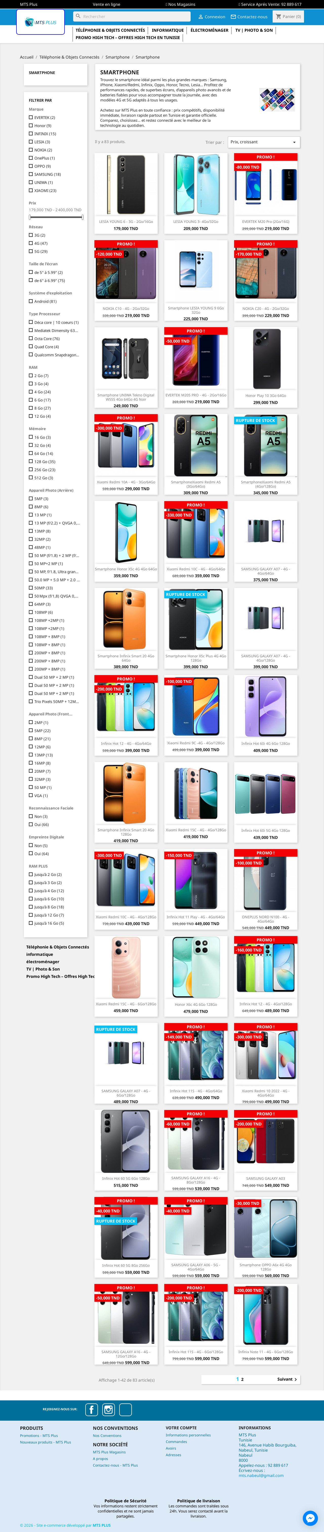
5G (41, 251)
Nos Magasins (181, 4)
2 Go (41, 375)
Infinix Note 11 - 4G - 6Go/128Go (265, 1351)
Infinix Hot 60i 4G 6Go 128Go (265, 743)
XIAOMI (45, 190)
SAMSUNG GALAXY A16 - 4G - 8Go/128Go (195, 1180)
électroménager (210, 30)
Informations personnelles (188, 1435)
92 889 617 (291, 4)
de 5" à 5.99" (48, 272)
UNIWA (43, 182)
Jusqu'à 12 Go (49, 915)
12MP (42, 746)
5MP (41, 498)
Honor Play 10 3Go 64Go (266, 395)
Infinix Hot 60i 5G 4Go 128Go (265, 830)
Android (45, 301)
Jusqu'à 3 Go (48, 882)
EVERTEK (44, 117)
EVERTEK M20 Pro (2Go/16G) (265, 221)
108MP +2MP (49, 620)
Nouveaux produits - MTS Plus (45, 1442)
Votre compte (181, 1428)
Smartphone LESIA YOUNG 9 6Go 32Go (196, 310)
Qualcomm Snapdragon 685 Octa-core (57, 354)
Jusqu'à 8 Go (49, 906)
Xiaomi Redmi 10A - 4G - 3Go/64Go (126, 482)
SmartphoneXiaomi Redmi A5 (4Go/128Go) (266, 484)
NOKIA (43, 149)
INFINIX (45, 133)
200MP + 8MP (49, 652)
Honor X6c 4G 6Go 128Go (196, 1004)
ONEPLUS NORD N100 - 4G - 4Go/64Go (265, 919)
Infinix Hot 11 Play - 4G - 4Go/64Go (196, 916)
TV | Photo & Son (254, 30)
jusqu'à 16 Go (49, 923)
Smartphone (42, 72)
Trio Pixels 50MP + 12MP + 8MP (57, 701)
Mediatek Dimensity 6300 (57, 330)
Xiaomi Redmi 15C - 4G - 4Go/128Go (196, 829)
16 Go (42, 437)
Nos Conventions (107, 1435)
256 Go (44, 469)
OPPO (42, 166)
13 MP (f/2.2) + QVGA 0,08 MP (57, 522)
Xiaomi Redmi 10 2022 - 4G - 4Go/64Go (266, 1093)
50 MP (43, 787)
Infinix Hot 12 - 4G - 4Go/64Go (126, 743)
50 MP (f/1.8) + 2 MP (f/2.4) (57, 555)
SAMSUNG (47, 174)
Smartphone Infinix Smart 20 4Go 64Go (126, 658)
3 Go (41, 383)
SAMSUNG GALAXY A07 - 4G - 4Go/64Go (265, 571)
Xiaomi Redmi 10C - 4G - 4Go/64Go (196, 569)
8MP (41, 506)
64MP (42, 604)
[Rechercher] (132, 16)
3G (39, 235)
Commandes (176, 1441)
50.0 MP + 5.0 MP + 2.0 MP (57, 579)
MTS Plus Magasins (109, 1452)
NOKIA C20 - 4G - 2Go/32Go (265, 308)
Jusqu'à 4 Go (49, 890)
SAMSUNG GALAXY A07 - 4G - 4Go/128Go (265, 658)
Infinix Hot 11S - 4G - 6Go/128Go (196, 1351)
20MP (42, 771)
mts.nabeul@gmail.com (261, 1475)
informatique (168, 30)
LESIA (42, 141)
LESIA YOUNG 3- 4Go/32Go (195, 221)
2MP (41, 722)
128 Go (44, 461)
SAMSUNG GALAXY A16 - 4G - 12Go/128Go (126, 1354)
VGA (41, 795)
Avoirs (171, 1448)
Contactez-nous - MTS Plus (115, 1465)
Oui (41, 824)
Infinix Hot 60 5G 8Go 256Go (126, 1265)
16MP (42, 763)
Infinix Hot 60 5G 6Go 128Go (126, 1178)
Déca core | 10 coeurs (56, 322)
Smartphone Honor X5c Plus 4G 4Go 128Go (196, 658)
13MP (42, 531)
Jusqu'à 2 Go (48, 874)
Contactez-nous (249, 17)
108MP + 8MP (49, 636)
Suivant (288, 1380)
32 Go (42, 445)
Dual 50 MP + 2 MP (54, 677)
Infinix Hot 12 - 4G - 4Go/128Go (266, 1003)
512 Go (43, 477)
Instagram (108, 1410)
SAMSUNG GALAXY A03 (265, 1178)
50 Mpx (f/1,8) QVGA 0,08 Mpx (57, 595)
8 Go (42, 408)
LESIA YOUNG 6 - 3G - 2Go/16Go (126, 221)
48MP (42, 547)
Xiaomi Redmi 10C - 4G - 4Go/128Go (126, 916)
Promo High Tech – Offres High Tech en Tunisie (128, 37)
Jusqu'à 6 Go (49, 898)
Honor (42, 125)
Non (41, 816)
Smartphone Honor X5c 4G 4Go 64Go (126, 569)
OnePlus (44, 158)
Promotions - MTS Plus (39, 1435)
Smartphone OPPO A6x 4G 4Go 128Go (266, 1267)
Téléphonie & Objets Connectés (110, 30)
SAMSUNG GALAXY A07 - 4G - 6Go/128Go (126, 1093)
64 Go (43, 453)
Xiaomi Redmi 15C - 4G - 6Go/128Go (126, 1003)
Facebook (91, 1410)
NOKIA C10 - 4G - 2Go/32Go (126, 308)
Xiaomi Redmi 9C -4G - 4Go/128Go (196, 743)
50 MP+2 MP (48, 563)
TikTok (125, 1410)
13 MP (43, 514)
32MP (42, 539)
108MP (43, 612)
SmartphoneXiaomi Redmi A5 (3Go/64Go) (196, 484)
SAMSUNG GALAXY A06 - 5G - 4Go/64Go (195, 1267)
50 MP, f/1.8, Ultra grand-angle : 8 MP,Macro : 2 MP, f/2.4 (57, 571)
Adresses (173, 1454)
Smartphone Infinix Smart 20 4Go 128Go (126, 832)
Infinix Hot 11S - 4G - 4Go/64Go (196, 1090)
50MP (43, 587)
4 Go (42, 391)
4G (41, 243)
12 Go (42, 416)
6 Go (42, 399)
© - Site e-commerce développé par (65, 1525)
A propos (100, 1458)
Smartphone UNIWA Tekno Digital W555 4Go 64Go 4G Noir (125, 397)
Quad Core (46, 346)
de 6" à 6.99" (49, 280)
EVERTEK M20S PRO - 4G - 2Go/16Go (196, 395)
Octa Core (47, 338)
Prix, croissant (264, 142)
